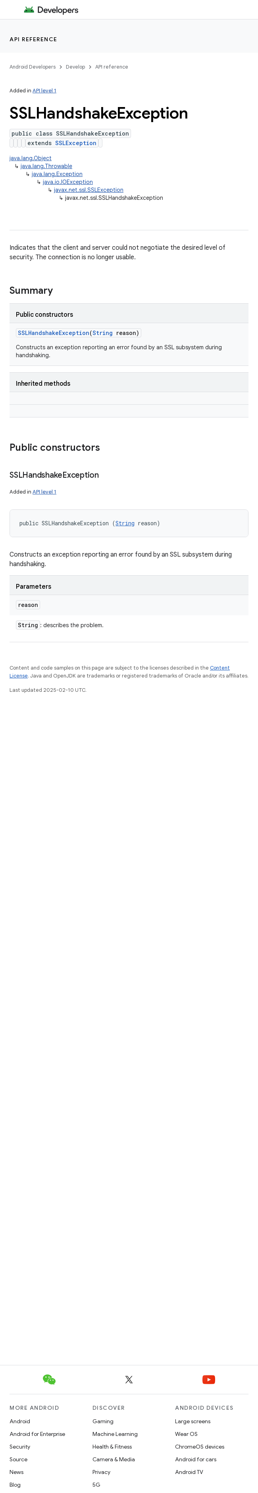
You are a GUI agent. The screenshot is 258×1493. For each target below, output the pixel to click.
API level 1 (44, 90)
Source (18, 1459)
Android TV (189, 1472)
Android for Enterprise (37, 1433)
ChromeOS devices (199, 1446)
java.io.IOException (68, 182)
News (16, 1472)
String (102, 333)
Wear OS (186, 1433)
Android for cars (195, 1459)
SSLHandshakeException (53, 333)
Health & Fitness (112, 1446)
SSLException (75, 143)
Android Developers (33, 66)
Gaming (103, 1421)
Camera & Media (113, 1459)
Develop (75, 66)
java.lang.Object (31, 158)
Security (20, 1446)
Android (20, 1421)
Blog (15, 1484)
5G (96, 1484)
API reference (34, 39)
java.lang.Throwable (46, 166)
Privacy (101, 1472)
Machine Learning (115, 1433)
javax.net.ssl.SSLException (88, 189)
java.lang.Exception (57, 174)
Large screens (192, 1421)
